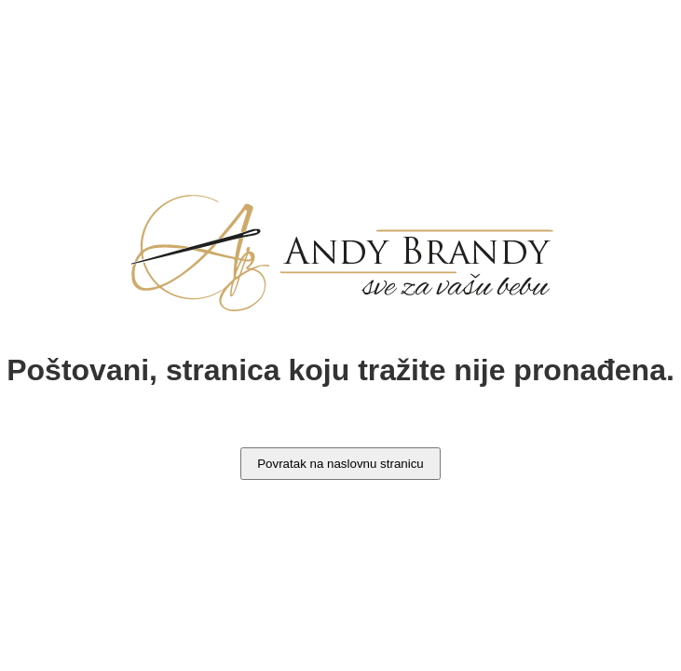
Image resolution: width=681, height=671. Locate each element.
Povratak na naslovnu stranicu (340, 464)
